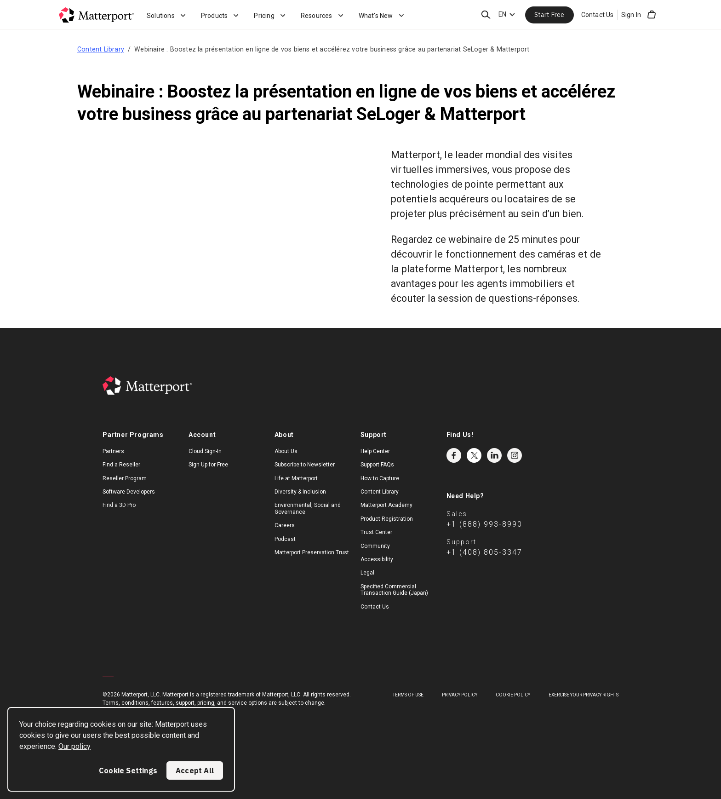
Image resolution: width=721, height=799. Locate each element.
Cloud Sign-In (205, 451)
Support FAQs (377, 464)
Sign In (631, 14)
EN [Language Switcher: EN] (502, 14)
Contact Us (597, 14)
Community (375, 546)
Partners (113, 451)
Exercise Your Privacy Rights (583, 694)
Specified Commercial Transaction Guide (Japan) (394, 589)
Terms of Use (408, 694)
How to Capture (379, 478)
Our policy (74, 746)
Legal (367, 572)
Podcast (285, 539)
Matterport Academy (386, 505)
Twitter (474, 455)
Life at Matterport (296, 478)
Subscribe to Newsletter (305, 464)
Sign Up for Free (208, 464)
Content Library (100, 49)
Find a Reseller (121, 464)
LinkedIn (494, 455)
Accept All (195, 770)
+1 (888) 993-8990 (484, 524)
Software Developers (129, 492)
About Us (286, 451)
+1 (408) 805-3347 (484, 552)
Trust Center (376, 532)
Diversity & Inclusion (300, 492)
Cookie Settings (128, 770)
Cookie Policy (513, 694)
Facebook (453, 455)
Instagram (514, 455)
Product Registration (386, 519)
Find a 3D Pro (119, 505)
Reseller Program (125, 478)
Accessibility (376, 559)
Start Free (549, 15)
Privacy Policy (459, 694)
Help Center (375, 451)
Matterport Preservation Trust (312, 552)
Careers (285, 525)
